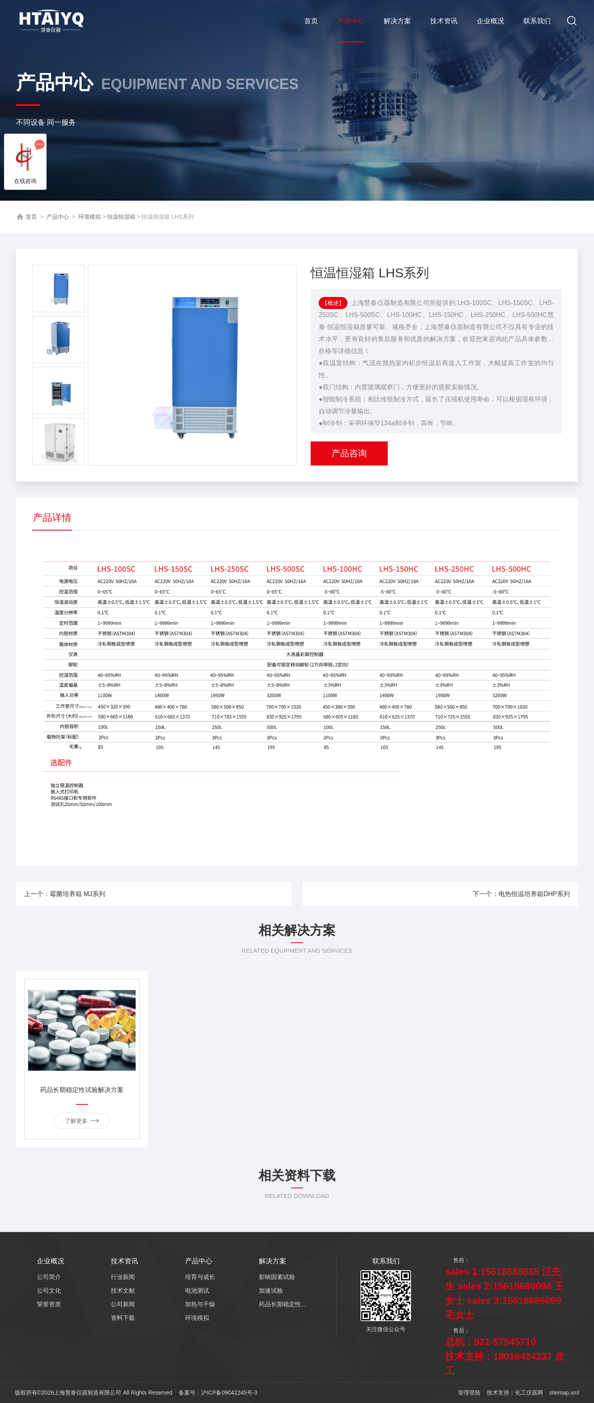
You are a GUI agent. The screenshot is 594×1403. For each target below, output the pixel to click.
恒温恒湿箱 (121, 217)
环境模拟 (89, 217)
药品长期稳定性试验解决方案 (82, 1089)
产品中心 (350, 21)
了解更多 (82, 1120)
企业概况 (490, 21)
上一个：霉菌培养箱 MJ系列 (154, 894)
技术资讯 (444, 21)
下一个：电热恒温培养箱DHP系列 (434, 894)
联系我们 (537, 21)
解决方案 (397, 21)
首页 (311, 21)
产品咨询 (349, 453)
